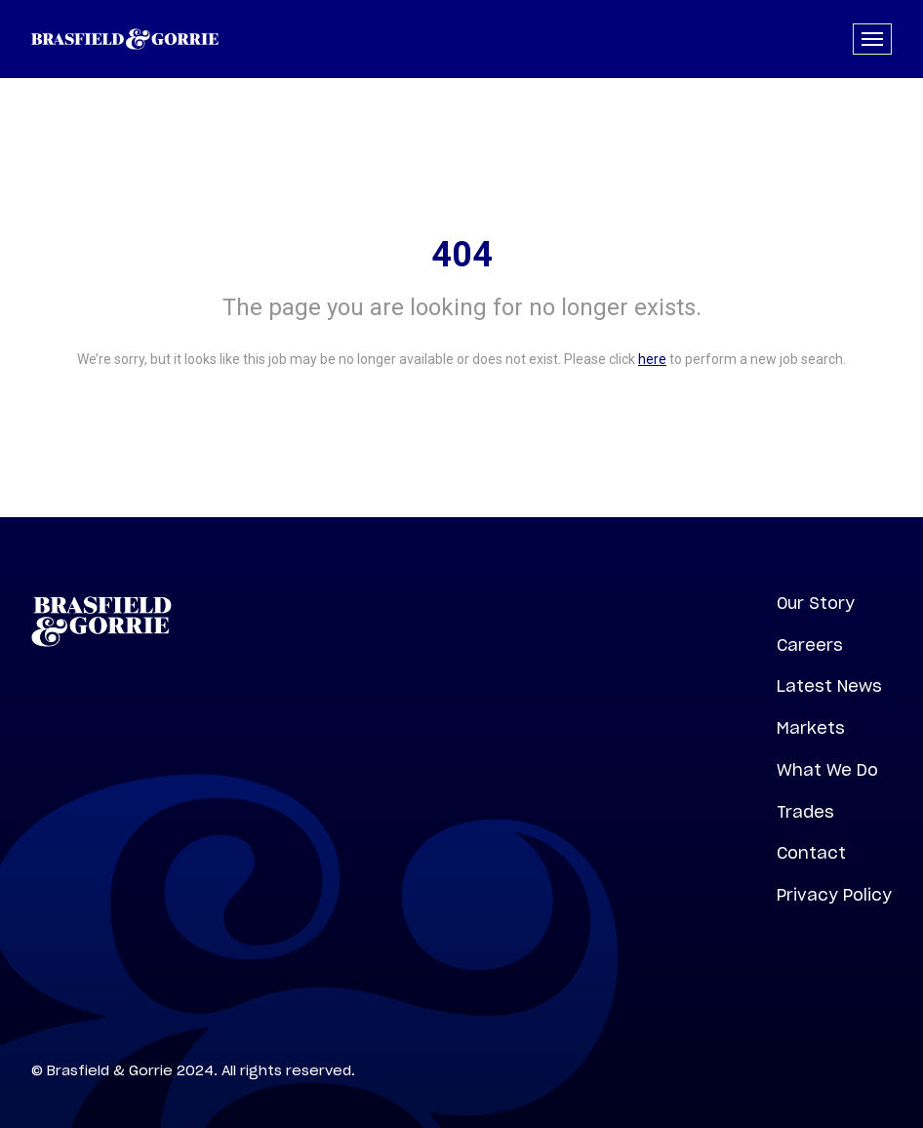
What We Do (827, 770)
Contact (811, 853)
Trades (805, 812)
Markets (811, 728)
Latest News (829, 686)
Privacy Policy (834, 895)
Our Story (816, 603)
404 (462, 254)
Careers (810, 645)
